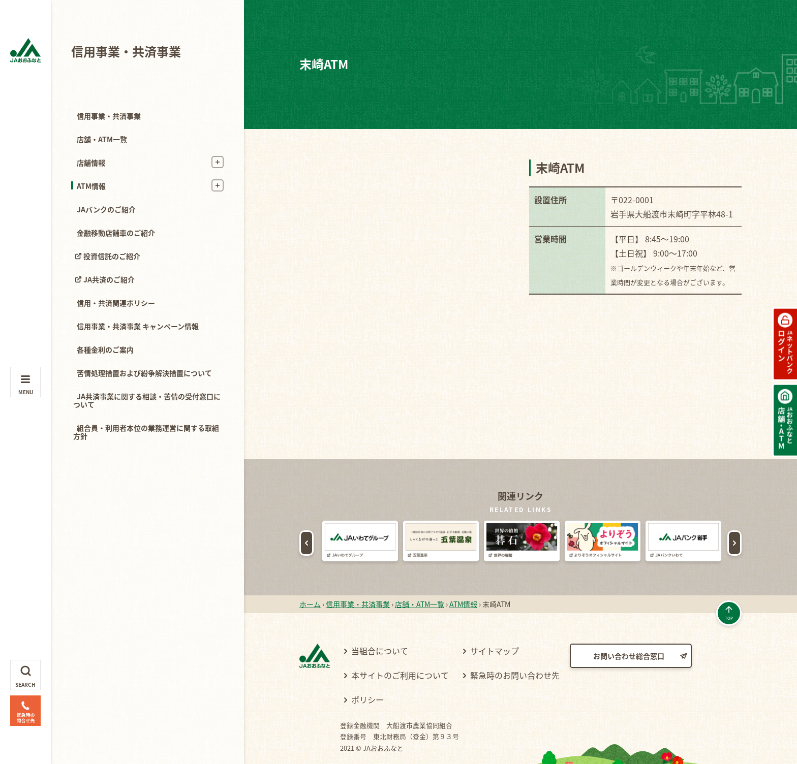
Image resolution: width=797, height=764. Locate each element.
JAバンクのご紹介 (106, 209)
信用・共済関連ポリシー (116, 303)
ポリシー (367, 669)
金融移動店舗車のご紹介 (116, 233)
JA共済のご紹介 (109, 279)
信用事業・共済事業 (126, 51)
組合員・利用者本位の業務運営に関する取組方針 (146, 432)
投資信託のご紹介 (111, 256)
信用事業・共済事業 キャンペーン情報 (138, 326)
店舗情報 (91, 162)
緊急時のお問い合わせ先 (515, 645)
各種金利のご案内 (105, 349)
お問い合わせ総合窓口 (628, 625)
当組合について (379, 620)
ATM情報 (91, 186)
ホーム (310, 573)
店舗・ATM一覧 (102, 139)
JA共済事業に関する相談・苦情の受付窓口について (147, 400)
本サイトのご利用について (400, 645)
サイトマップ (494, 620)
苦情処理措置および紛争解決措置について (144, 373)
